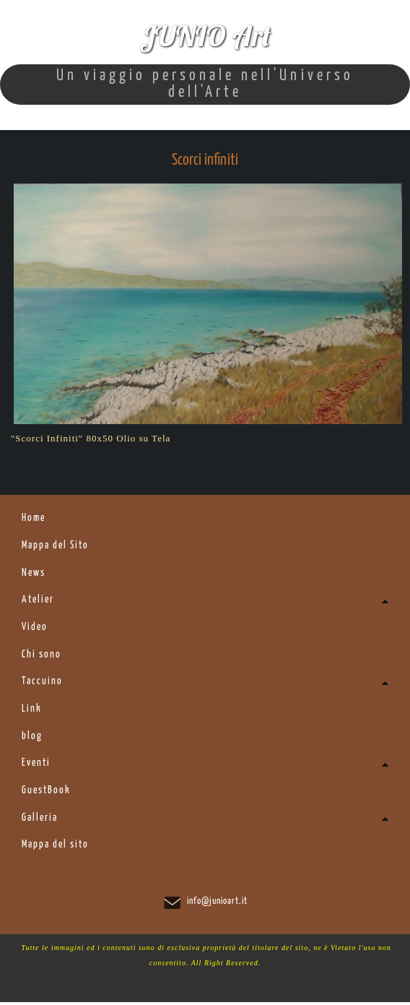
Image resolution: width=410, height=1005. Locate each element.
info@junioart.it (217, 904)
